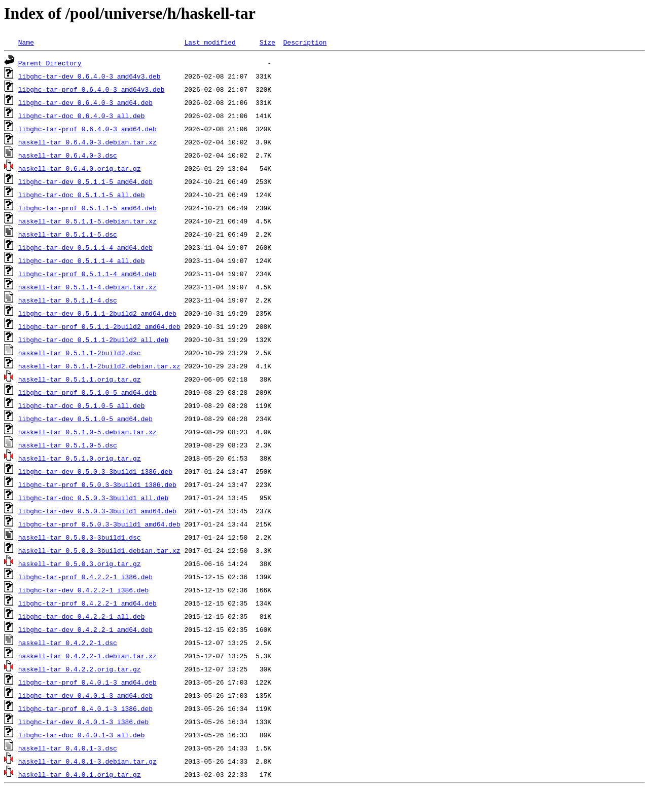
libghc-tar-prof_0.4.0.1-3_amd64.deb (87, 682)
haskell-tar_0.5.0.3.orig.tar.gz (79, 563)
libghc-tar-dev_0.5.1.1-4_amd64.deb (85, 247)
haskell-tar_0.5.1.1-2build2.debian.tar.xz (99, 365)
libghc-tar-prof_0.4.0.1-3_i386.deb (85, 708)
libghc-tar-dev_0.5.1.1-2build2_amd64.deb (97, 313)
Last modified (209, 42)
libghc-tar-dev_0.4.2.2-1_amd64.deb (85, 629)
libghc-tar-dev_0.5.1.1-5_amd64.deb (85, 181)
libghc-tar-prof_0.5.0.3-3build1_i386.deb (97, 484)
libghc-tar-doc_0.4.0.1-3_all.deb (81, 734)
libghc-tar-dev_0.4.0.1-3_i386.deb (83, 721)
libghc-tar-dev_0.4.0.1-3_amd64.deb (85, 695)
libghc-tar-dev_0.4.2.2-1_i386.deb (83, 589)
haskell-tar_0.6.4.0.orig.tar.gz (79, 168)
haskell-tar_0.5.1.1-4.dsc (67, 300)
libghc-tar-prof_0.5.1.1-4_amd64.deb (87, 273)
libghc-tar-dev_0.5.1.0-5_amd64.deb (85, 418)
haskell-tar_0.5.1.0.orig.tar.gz (79, 458)
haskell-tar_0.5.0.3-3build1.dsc (79, 537)
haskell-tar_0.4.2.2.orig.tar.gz (79, 668)
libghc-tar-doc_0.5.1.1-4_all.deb (81, 260)
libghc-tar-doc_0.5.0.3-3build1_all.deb (93, 497)
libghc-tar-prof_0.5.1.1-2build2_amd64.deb (99, 326)
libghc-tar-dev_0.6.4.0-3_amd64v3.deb (89, 76)
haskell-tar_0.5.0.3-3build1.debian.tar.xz (99, 550)
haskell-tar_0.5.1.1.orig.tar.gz (79, 379)
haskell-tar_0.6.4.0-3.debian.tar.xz (87, 141)
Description (305, 42)
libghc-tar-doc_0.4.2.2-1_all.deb (81, 616)
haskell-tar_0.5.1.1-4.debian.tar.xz (87, 286)
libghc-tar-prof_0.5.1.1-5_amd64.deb (87, 207)
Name (26, 42)
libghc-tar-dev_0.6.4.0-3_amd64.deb (85, 102)
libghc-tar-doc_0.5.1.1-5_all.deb (81, 194)
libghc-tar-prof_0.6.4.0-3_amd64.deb (87, 128)
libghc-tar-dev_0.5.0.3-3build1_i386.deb (95, 471)
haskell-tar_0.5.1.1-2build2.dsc (79, 352)
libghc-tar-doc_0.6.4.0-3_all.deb (81, 115)
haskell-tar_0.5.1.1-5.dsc (67, 234)
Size (267, 42)
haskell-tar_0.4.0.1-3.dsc (67, 748)
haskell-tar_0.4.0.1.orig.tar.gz (79, 774)
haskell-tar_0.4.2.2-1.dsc (67, 642)
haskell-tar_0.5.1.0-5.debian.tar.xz (87, 431)
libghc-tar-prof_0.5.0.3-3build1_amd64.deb (99, 524)
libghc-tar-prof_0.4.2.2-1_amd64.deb (87, 603)
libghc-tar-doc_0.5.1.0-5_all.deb (81, 405)
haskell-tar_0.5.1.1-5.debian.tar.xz (87, 220)
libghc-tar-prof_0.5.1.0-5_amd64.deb (87, 392)
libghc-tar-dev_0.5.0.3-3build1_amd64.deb (97, 510)
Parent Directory (50, 62)
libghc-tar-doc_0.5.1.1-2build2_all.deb (93, 339)
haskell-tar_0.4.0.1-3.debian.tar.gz (87, 761)
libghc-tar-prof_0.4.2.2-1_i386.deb (85, 576)
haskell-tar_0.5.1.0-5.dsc (67, 444)
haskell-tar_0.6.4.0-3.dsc (67, 155)
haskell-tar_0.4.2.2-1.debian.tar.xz (87, 655)
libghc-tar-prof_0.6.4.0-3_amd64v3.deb (91, 89)
